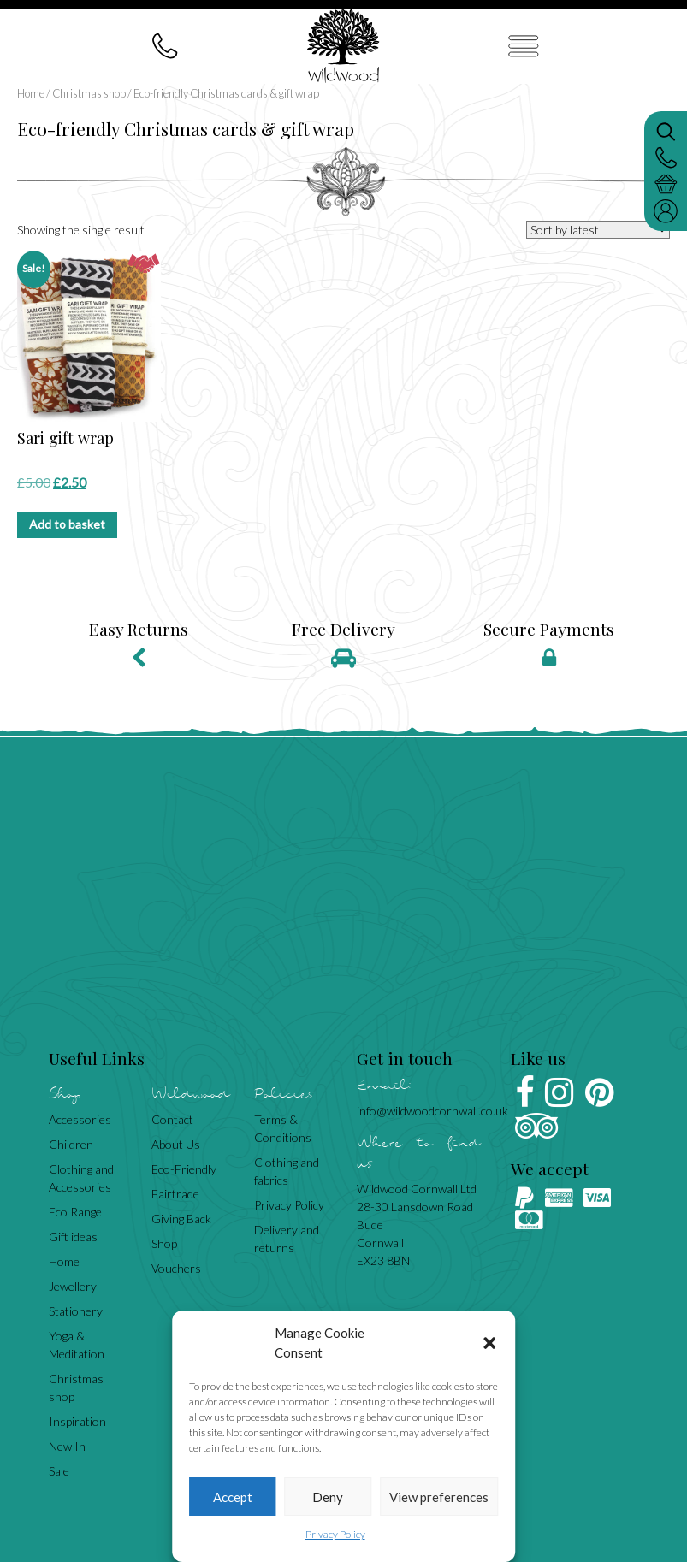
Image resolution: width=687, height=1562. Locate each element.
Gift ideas (73, 1236)
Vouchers (176, 1268)
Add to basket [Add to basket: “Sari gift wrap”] (67, 524)
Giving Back (181, 1218)
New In (67, 1446)
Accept (232, 1497)
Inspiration (77, 1421)
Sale (59, 1471)
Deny (327, 1497)
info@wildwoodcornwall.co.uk (432, 1110)
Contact (172, 1119)
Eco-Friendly (183, 1169)
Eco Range (75, 1211)
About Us (175, 1144)
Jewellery (73, 1286)
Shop (164, 1243)
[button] (489, 1343)
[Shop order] (598, 230)
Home (30, 93)
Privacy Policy (335, 1534)
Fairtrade (175, 1193)
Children (71, 1144)
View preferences (439, 1497)
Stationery (76, 1311)
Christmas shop (89, 93)
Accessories (80, 1119)
